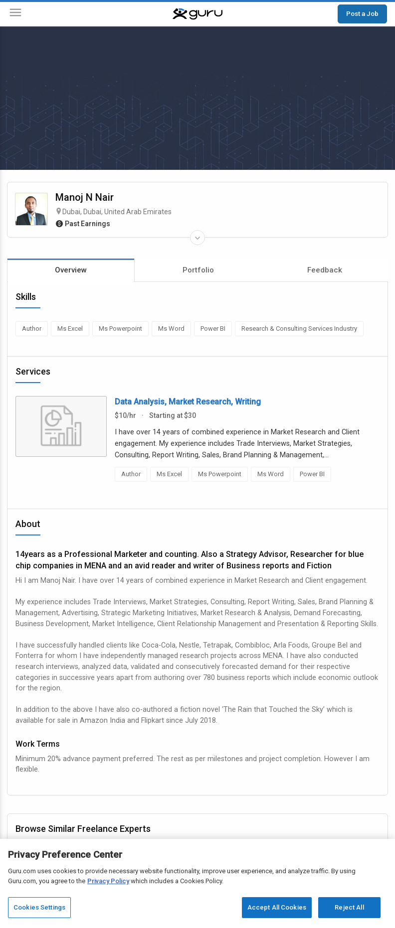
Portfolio (198, 269)
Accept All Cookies (276, 907)
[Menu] (15, 14)
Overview (71, 269)
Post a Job (362, 13)
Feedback (324, 269)
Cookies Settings (39, 907)
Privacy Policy (108, 881)
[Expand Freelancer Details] (197, 237)
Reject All (349, 907)
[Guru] (197, 13)
